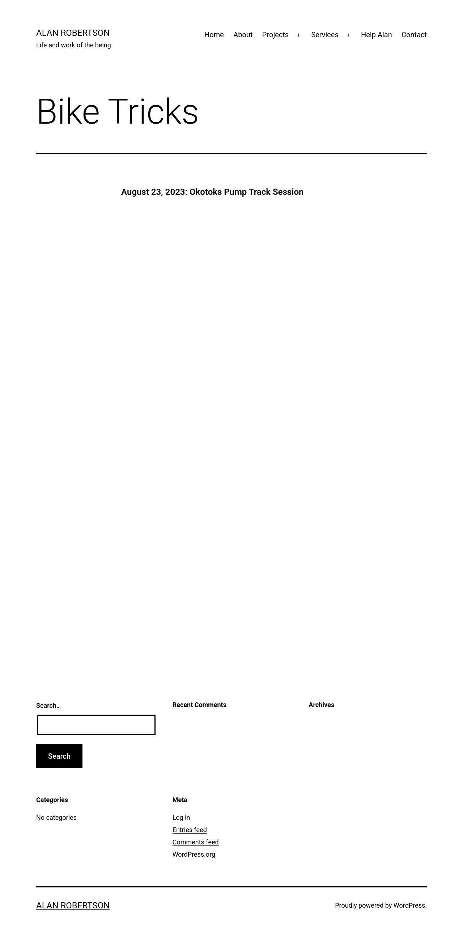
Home (214, 34)
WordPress (409, 905)
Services (324, 34)
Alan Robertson (73, 33)
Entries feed (190, 830)
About (242, 34)
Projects (275, 34)
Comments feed (196, 842)
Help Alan (376, 34)
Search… (48, 705)
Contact (414, 34)
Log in (181, 817)
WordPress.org (194, 854)
